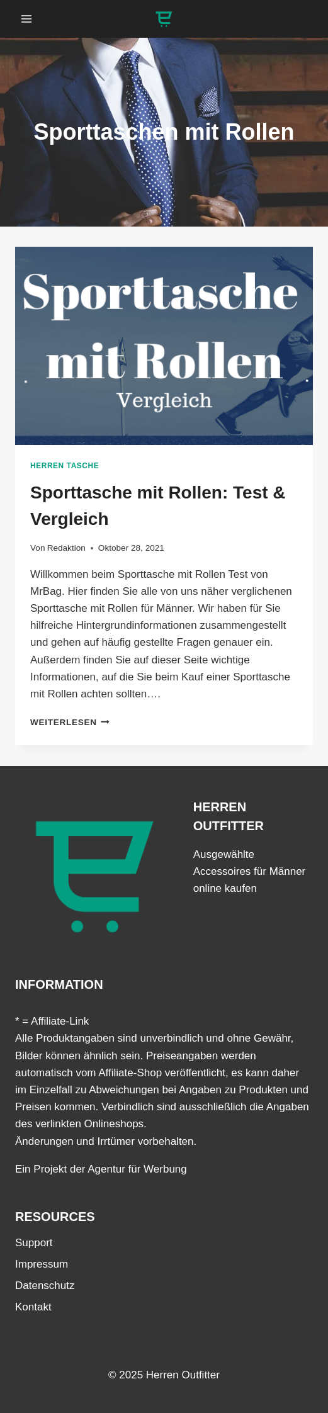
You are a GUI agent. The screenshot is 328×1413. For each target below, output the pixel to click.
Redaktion (66, 548)
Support (34, 1243)
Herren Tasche (64, 465)
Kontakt (33, 1307)
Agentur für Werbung (137, 1169)
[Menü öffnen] (26, 18)
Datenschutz (45, 1286)
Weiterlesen (70, 722)
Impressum (41, 1264)
